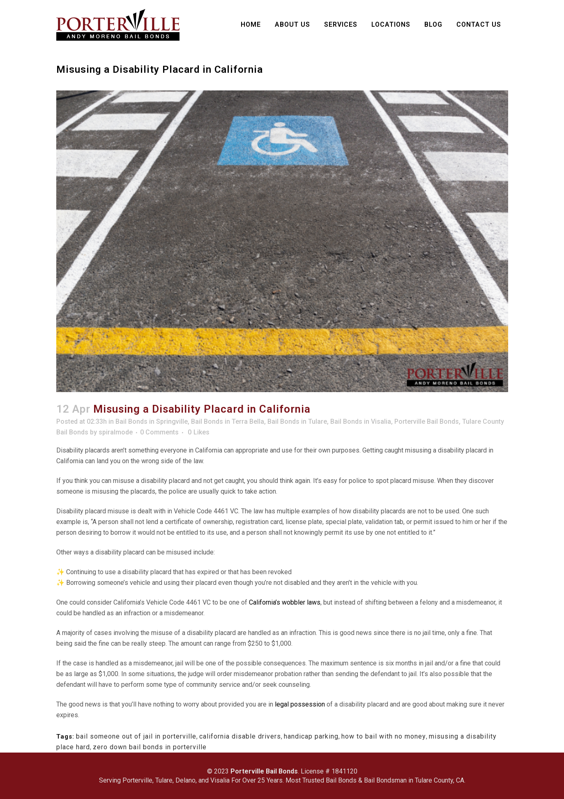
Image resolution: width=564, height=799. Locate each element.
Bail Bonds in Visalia (360, 421)
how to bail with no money (383, 736)
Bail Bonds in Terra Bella (227, 421)
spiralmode (116, 432)
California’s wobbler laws (284, 602)
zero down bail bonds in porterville (150, 747)
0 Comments (159, 432)
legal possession (300, 704)
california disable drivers (240, 736)
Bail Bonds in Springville (151, 421)
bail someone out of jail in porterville (136, 736)
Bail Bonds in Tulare (297, 421)
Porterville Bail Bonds (426, 421)
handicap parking (311, 736)
